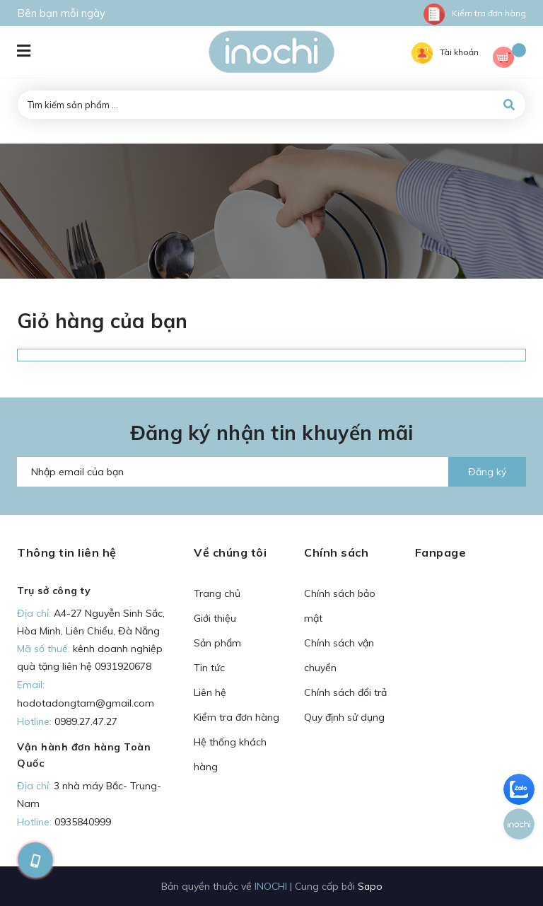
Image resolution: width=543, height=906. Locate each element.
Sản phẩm (217, 643)
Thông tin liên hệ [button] (67, 552)
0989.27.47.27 (85, 721)
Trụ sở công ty (53, 590)
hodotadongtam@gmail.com (85, 703)
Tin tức (209, 667)
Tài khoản (445, 52)
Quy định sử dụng (344, 717)
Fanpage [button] (441, 552)
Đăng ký (487, 471)
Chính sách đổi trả (345, 692)
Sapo (370, 886)
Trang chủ (217, 593)
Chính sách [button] (336, 552)
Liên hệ (210, 692)
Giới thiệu (215, 618)
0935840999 (82, 821)
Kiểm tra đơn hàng (475, 13)
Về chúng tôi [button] (230, 552)
